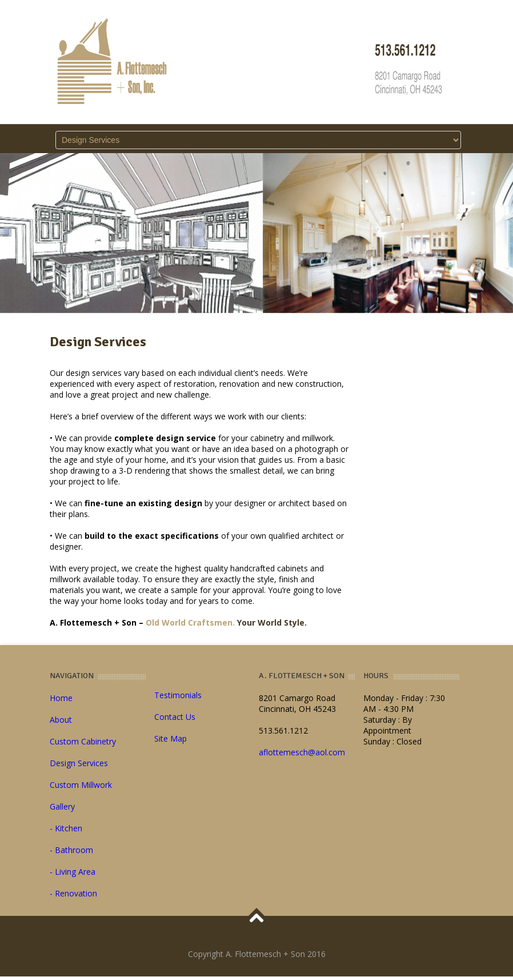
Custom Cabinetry (83, 741)
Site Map (170, 738)
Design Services (79, 763)
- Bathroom (71, 849)
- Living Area (72, 871)
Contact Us (174, 716)
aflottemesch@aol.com (302, 752)
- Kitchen (66, 828)
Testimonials (178, 695)
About (61, 719)
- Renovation (73, 893)
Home (61, 697)
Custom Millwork (81, 784)
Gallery (62, 806)
